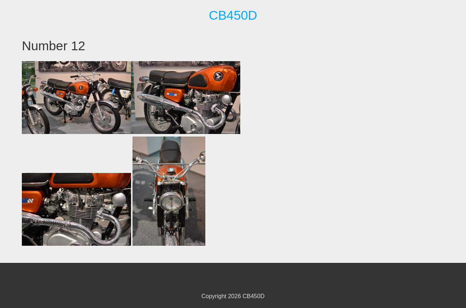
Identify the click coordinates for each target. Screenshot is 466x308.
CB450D (233, 15)
